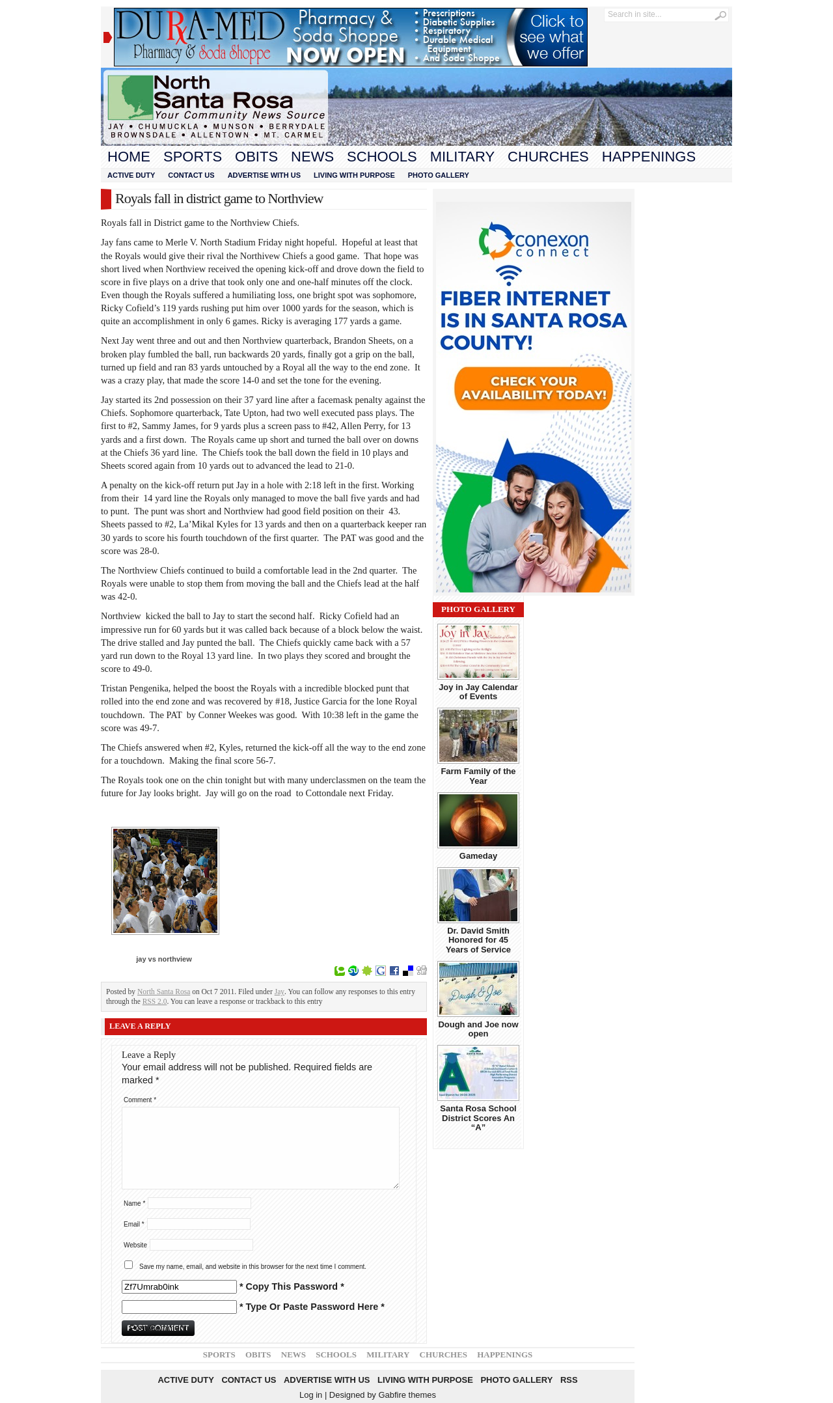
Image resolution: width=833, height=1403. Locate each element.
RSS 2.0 (155, 1001)
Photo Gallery (438, 175)
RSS (569, 1380)
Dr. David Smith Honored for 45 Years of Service (478, 940)
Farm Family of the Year (478, 775)
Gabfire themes (407, 1395)
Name (134, 1203)
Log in (310, 1395)
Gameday (478, 856)
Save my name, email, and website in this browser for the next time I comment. (252, 1266)
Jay (279, 991)
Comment (140, 1100)
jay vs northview (164, 959)
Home (128, 156)
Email (134, 1224)
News (312, 156)
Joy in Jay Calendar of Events (478, 691)
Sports (192, 156)
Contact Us (191, 175)
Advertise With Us (264, 175)
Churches (548, 156)
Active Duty (131, 175)
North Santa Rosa (163, 991)
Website (135, 1245)
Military (462, 156)
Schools (382, 156)
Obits (256, 156)
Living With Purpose (354, 175)
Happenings (649, 156)
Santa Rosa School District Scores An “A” (478, 1118)
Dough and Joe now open (478, 1029)
